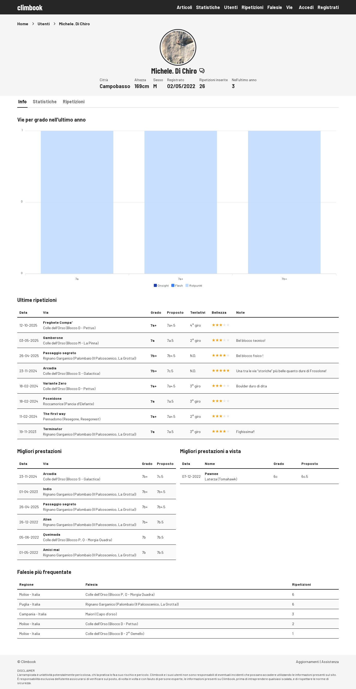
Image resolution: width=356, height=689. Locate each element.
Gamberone (53, 337)
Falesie (274, 7)
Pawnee (211, 473)
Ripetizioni (252, 7)
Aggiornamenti (307, 661)
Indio (47, 489)
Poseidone (52, 398)
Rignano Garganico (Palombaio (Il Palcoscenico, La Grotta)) (89, 358)
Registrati (328, 7)
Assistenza (330, 661)
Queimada (51, 534)
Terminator (52, 429)
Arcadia (49, 368)
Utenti (231, 7)
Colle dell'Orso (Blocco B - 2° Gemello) (115, 633)
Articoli (184, 7)
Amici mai (51, 549)
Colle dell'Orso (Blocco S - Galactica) (71, 373)
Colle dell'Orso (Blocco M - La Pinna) (70, 343)
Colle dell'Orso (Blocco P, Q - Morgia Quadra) (77, 540)
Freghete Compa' (57, 322)
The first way (54, 413)
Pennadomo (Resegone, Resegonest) (71, 419)
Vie (289, 7)
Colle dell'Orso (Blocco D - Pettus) (69, 328)
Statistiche (208, 7)
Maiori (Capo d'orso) (101, 614)
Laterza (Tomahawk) (221, 479)
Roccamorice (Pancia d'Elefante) (68, 404)
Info (22, 101)
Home (22, 23)
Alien (47, 519)
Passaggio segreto (59, 353)
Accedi (306, 7)
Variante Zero (54, 383)
